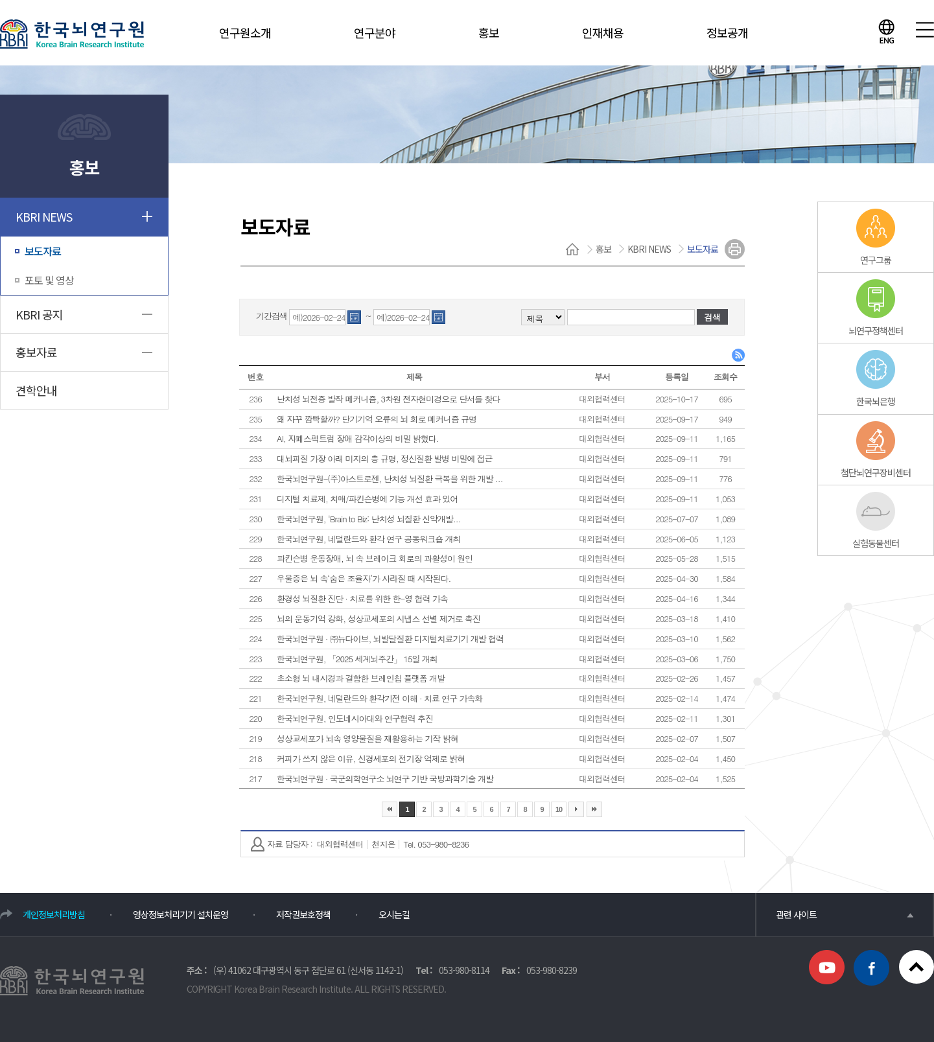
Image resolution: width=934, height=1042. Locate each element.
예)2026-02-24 (318, 317)
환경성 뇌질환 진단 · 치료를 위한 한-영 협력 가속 (362, 598)
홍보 (488, 32)
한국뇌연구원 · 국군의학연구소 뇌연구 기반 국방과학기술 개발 (385, 778)
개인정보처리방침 (54, 914)
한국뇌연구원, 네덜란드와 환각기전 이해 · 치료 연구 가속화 (379, 698)
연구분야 (374, 32)
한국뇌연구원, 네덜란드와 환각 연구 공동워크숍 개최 (368, 539)
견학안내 (36, 390)
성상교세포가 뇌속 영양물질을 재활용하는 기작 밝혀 (367, 738)
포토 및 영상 (49, 280)
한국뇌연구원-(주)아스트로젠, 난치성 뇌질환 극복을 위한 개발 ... (390, 478)
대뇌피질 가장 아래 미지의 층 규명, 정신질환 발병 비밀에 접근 (385, 458)
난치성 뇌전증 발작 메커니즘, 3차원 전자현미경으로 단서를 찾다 (388, 399)
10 (558, 809)
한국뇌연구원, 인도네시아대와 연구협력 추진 (355, 718)
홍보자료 (36, 351)
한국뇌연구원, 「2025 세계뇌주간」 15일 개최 (357, 659)
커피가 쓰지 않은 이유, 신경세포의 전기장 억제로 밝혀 (371, 758)
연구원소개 (245, 32)
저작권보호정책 (303, 914)
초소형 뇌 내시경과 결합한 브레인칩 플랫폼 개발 (361, 678)
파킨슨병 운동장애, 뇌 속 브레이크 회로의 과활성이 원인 (375, 558)
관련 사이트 (844, 914)
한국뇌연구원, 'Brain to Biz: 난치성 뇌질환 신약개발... (368, 519)
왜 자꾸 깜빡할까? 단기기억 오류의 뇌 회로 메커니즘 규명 (376, 419)
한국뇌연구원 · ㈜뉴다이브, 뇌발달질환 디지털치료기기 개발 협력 (390, 638)
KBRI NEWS (44, 216)
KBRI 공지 (39, 314)
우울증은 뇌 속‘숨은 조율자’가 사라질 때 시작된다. (363, 578)
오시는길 (394, 914)
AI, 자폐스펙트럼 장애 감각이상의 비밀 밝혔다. (357, 438)
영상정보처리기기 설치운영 (180, 914)
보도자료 (43, 251)
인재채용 (603, 32)
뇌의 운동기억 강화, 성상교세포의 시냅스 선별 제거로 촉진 (378, 618)
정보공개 (727, 32)
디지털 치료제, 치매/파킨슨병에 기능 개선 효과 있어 (367, 498)
